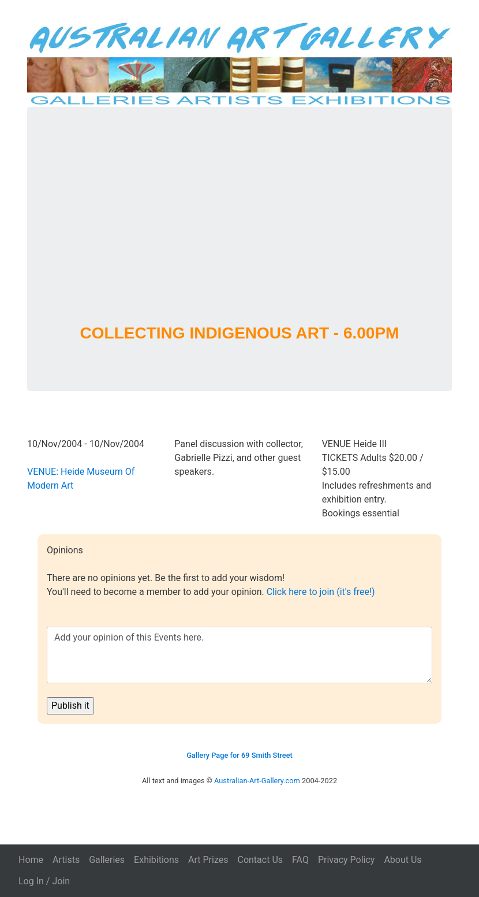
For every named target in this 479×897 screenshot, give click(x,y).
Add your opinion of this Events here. (239, 655)
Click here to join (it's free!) (321, 591)
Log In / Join (44, 881)
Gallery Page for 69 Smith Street (239, 755)
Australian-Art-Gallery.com (257, 780)
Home (30, 859)
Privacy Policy (346, 859)
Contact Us (260, 859)
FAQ (300, 859)
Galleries (107, 859)
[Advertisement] (239, 230)
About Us (402, 859)
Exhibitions (156, 859)
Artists (66, 859)
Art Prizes (208, 859)
